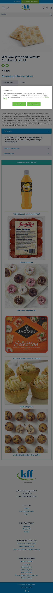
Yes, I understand (34, 104)
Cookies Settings (15, 97)
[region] (26, 97)
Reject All (19, 104)
